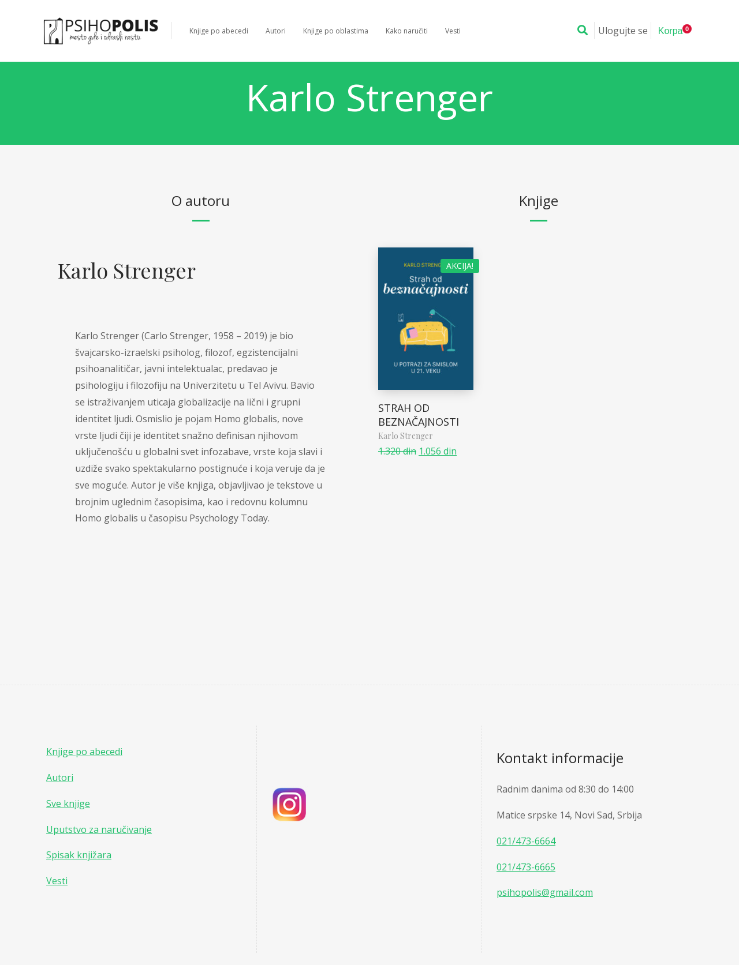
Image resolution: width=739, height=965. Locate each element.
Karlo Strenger (127, 270)
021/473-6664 (526, 841)
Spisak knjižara (78, 854)
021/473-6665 (526, 867)
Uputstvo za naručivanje (99, 829)
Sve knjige (68, 803)
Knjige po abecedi (84, 751)
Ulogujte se (623, 30)
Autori (59, 777)
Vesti (57, 880)
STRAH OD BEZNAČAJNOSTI (420, 414)
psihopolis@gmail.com (545, 892)
